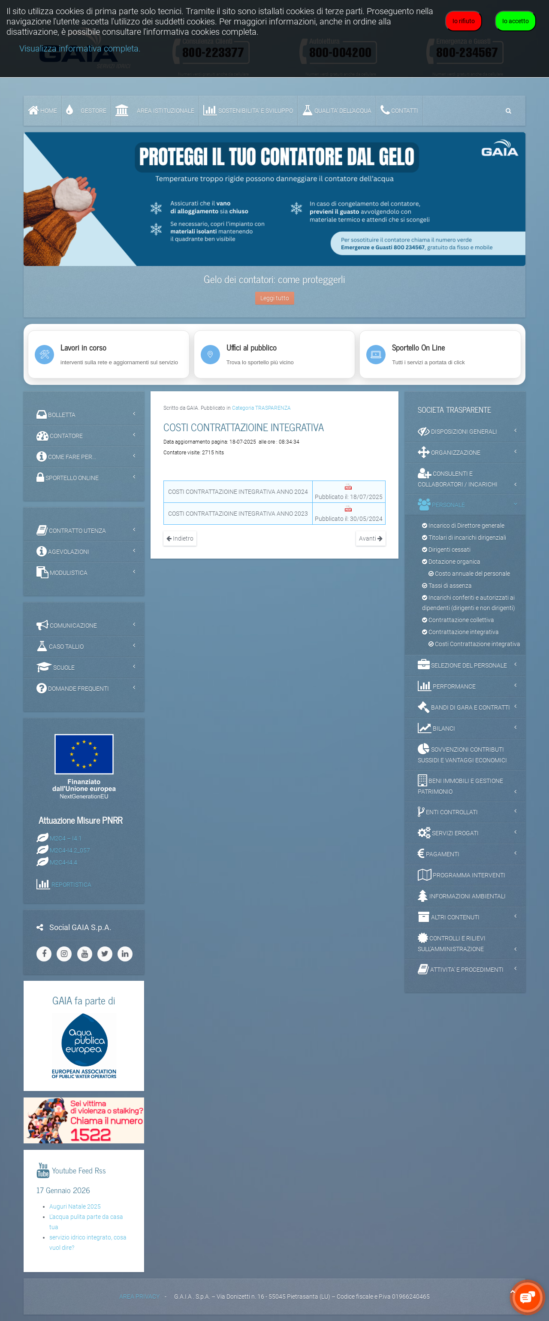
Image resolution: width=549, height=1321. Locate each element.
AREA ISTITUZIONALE (154, 110)
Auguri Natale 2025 (75, 1206)
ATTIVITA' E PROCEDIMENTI (461, 969)
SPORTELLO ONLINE (67, 478)
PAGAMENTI (438, 854)
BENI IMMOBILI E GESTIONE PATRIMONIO (460, 784)
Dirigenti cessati (446, 549)
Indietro (179, 538)
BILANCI (436, 728)
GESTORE (86, 110)
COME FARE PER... (66, 456)
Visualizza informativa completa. (80, 49)
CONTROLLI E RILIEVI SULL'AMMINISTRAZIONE (452, 942)
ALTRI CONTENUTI (449, 917)
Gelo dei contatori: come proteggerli (274, 278)
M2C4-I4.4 (63, 861)
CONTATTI (399, 110)
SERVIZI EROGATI (448, 833)
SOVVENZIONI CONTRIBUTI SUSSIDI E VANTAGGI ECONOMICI (462, 753)
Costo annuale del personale (469, 573)
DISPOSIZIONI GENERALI (457, 431)
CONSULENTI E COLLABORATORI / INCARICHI (458, 477)
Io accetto (515, 21)
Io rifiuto (463, 21)
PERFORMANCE (447, 686)
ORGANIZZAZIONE (449, 452)
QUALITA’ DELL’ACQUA (336, 110)
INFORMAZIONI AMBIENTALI (462, 896)
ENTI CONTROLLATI (448, 812)
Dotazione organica (451, 561)
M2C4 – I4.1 (66, 837)
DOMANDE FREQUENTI (72, 688)
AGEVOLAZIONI (62, 551)
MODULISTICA (61, 572)
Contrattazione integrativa (460, 632)
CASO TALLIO (60, 646)
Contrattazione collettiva (458, 620)
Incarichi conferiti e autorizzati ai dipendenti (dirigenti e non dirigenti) (468, 602)
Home (42, 110)
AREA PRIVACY (139, 1296)
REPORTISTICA (71, 884)
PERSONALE (441, 505)
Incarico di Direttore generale (463, 525)
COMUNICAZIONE (66, 625)
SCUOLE (55, 667)
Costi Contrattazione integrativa (474, 644)
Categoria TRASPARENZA (261, 408)
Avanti (371, 538)
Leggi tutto (274, 298)
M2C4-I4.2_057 (70, 849)
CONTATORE (59, 435)
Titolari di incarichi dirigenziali (464, 537)
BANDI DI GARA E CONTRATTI (464, 707)
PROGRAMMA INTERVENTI (461, 875)
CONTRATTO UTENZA (71, 530)
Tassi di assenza (447, 585)
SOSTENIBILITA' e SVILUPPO (248, 110)
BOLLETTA (55, 414)
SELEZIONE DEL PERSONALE (462, 665)
